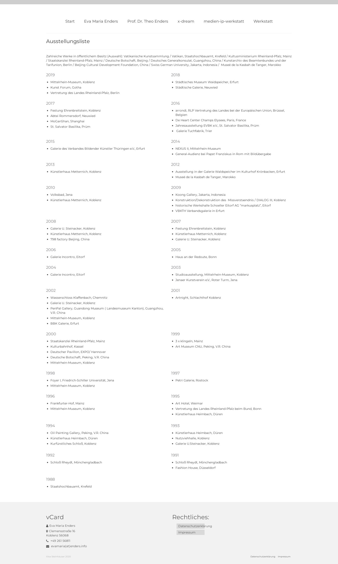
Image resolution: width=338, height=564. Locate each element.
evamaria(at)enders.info (66, 546)
